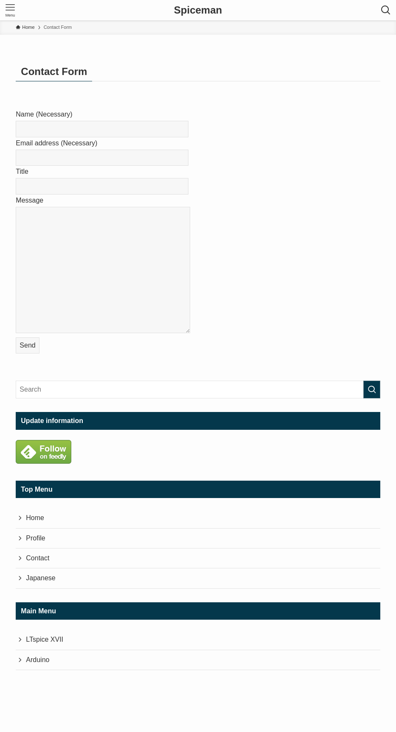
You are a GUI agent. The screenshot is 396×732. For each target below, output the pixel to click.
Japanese (40, 578)
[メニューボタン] (10, 10)
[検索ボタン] (386, 10)
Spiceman (198, 10)
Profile (35, 538)
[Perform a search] (371, 389)
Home (35, 517)
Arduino (37, 659)
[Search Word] (198, 389)
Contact (37, 558)
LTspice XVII (44, 639)
